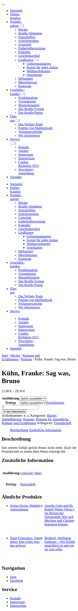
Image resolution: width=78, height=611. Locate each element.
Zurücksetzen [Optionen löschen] (55, 402)
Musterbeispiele (29, 105)
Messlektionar (27, 82)
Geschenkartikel (29, 56)
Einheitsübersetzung (31, 48)
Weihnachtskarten (38, 71)
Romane (26, 359)
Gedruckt (26, 473)
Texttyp (10, 402)
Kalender (24, 52)
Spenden (15, 177)
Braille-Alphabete (30, 33)
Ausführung (10, 398)
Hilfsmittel (25, 78)
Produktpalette (28, 97)
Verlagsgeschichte (30, 131)
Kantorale (24, 86)
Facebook (16, 580)
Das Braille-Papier (30, 112)
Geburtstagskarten (39, 63)
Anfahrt (23, 151)
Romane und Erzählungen (19, 423)
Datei (38, 473)
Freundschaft (63, 423)
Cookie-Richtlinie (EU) (28, 164)
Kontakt (23, 147)
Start (5, 355)
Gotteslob (24, 44)
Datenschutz (26, 158)
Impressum (25, 154)
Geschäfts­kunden (17, 264)
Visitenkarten (27, 101)
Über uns (13, 290)
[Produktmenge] (20, 407)
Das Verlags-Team (30, 124)
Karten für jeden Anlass (42, 67)
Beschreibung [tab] (19, 430)
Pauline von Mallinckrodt (35, 128)
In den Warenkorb (14, 411)
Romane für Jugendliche (52, 419)
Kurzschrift (28, 484)
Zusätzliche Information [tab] (45, 430)
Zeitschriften (26, 37)
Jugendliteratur (11, 419)
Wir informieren (29, 135)
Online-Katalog (15, 16)
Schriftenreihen (28, 41)
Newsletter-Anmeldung (26, 171)
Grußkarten (25, 60)
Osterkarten (34, 75)
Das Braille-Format (31, 109)
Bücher (23, 29)
